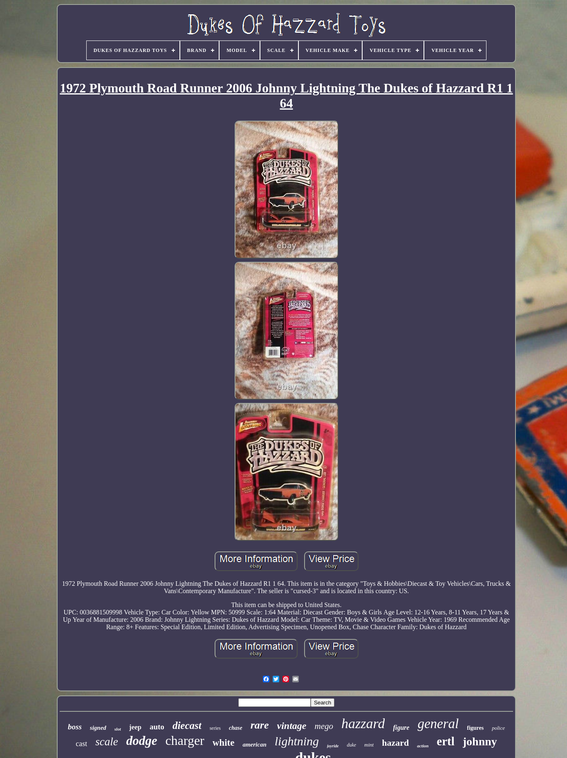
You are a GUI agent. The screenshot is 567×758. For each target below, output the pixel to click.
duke (351, 745)
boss (75, 726)
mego (323, 726)
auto (157, 726)
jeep (135, 727)
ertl (445, 741)
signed (98, 727)
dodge (141, 740)
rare (260, 725)
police (498, 728)
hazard (395, 743)
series (215, 728)
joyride (332, 746)
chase (235, 728)
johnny (480, 741)
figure (401, 727)
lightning (297, 741)
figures (475, 728)
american (254, 744)
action (422, 745)
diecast (187, 725)
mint (369, 745)
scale (106, 742)
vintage (291, 725)
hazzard (363, 723)
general (438, 723)
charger (184, 740)
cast (81, 744)
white (224, 743)
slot (117, 729)
